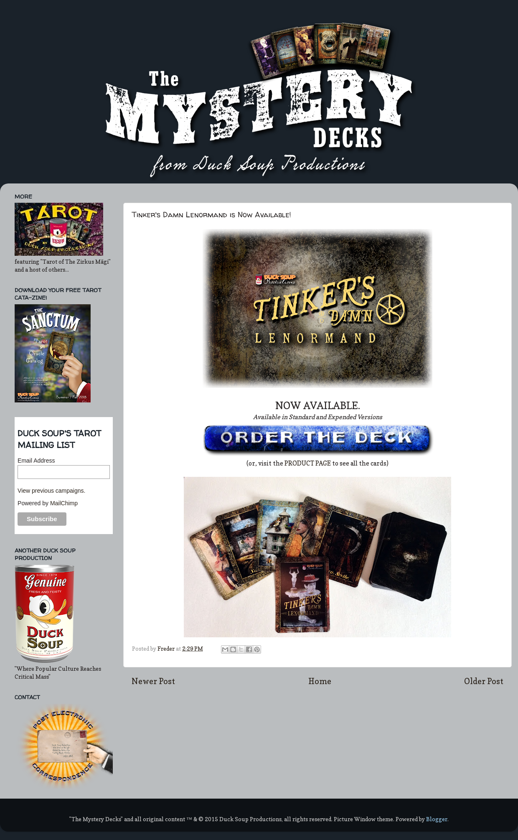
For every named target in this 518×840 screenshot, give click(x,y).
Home (319, 681)
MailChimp (64, 503)
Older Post (483, 681)
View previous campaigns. (51, 490)
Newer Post (153, 681)
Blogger (436, 819)
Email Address (36, 460)
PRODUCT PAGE (308, 463)
